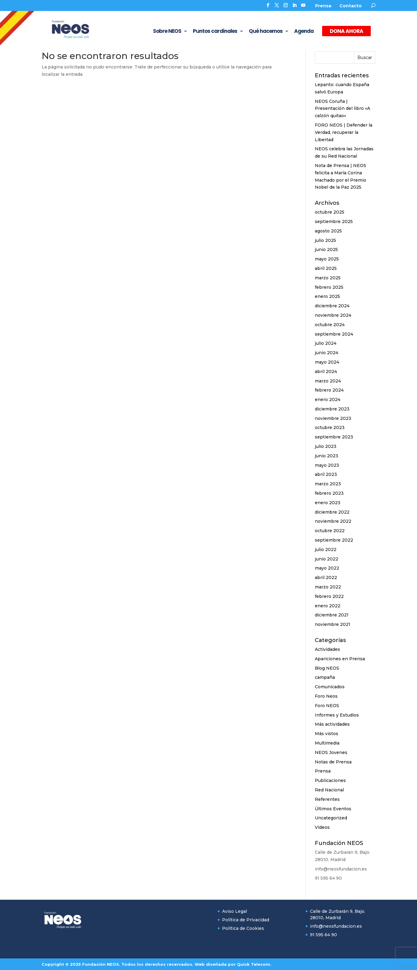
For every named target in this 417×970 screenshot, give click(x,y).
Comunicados (330, 686)
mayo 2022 (327, 568)
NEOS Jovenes (331, 752)
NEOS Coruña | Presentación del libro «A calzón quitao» (342, 109)
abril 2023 (326, 474)
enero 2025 (327, 296)
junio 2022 (326, 559)
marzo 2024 (328, 381)
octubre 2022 (330, 530)
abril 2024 (326, 371)
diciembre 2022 (332, 512)
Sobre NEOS (167, 32)
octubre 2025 (329, 212)
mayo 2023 (327, 465)
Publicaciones (330, 780)
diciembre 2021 (332, 615)
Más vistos (326, 733)
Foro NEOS (327, 705)
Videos (322, 827)
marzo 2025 (328, 278)
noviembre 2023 (333, 418)
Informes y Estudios (337, 715)
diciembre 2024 (332, 306)
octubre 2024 (330, 324)
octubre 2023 (330, 427)
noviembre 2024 (333, 315)
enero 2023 (327, 502)
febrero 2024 (329, 390)
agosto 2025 (328, 231)
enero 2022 (327, 606)
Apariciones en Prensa (340, 658)
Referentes (327, 799)
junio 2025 (326, 249)
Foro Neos (326, 696)
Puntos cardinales (215, 32)
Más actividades (332, 724)
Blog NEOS (327, 668)
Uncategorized (331, 818)
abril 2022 (326, 577)
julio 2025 (325, 240)
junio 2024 (326, 352)
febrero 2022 (329, 596)
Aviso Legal (234, 911)
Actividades (327, 649)
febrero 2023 (329, 493)
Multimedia (327, 743)
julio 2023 (325, 446)
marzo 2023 (328, 484)
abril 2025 (326, 268)
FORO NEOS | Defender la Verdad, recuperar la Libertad (343, 132)
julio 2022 (325, 549)
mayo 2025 (327, 259)
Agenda (304, 32)
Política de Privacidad (245, 920)
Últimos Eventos (333, 808)
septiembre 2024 (334, 334)
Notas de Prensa (333, 762)
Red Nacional (329, 790)
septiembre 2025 (334, 221)
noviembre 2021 (332, 624)
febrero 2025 (329, 287)
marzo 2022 (328, 587)
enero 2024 (327, 399)
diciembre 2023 (332, 409)
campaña (325, 677)
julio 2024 (325, 343)
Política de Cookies (243, 928)
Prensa (323, 6)
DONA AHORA (346, 31)
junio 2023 (326, 456)
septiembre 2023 (334, 437)
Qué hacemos (266, 32)
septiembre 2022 (334, 540)
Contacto (350, 6)
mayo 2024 (327, 362)
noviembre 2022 (333, 521)
